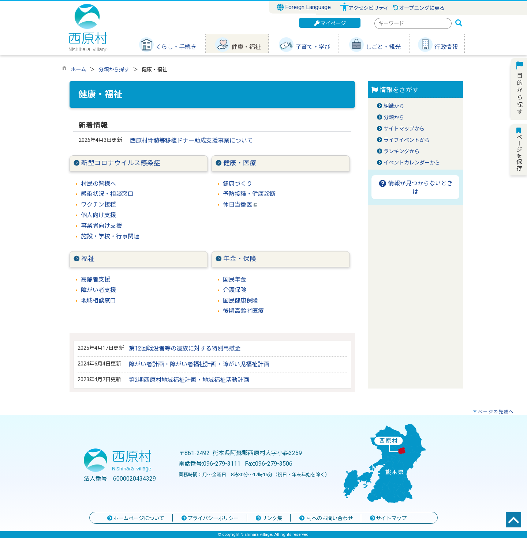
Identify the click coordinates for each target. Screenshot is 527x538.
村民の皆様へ (98, 183)
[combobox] (413, 23)
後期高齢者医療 (243, 310)
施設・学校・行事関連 (110, 236)
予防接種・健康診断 (249, 193)
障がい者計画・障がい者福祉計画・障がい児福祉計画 (199, 364)
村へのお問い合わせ (326, 518)
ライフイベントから (407, 140)
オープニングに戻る (418, 8)
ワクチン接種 (98, 204)
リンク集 (268, 518)
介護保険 (234, 290)
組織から (394, 106)
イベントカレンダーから (412, 163)
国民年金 (234, 279)
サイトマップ (388, 518)
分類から (394, 117)
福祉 (87, 258)
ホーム (78, 70)
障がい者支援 (98, 290)
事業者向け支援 (101, 225)
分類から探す (113, 70)
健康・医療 (239, 163)
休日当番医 (240, 204)
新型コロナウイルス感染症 (120, 163)
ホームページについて (135, 518)
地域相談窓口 (98, 300)
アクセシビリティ (368, 8)
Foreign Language (304, 7)
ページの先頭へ (496, 411)
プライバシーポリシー (210, 518)
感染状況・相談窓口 (107, 193)
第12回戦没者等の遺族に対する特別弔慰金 (185, 348)
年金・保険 (239, 258)
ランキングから (401, 151)
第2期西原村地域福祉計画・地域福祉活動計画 (189, 379)
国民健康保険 (240, 300)
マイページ (330, 23)
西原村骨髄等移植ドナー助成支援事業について (191, 140)
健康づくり (237, 183)
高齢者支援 (95, 279)
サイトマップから (404, 129)
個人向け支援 (98, 215)
